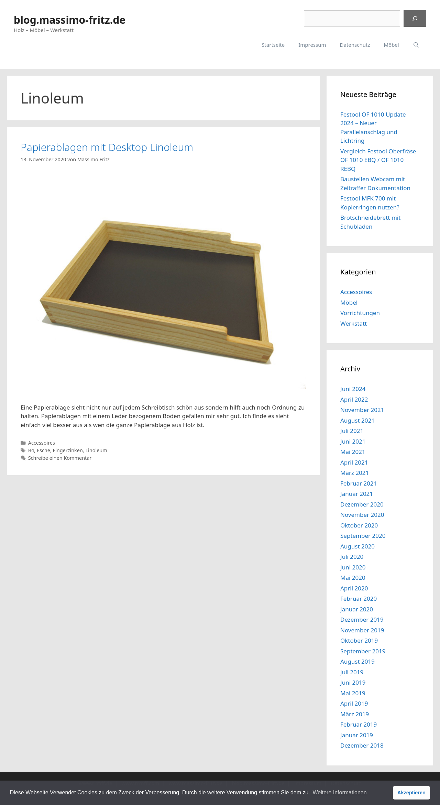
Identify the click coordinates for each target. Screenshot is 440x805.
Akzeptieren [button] (411, 792)
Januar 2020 (356, 609)
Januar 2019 (356, 735)
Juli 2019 (351, 672)
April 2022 (354, 399)
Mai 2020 (352, 577)
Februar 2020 (358, 598)
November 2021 (362, 410)
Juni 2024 (352, 389)
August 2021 (357, 420)
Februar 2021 (358, 483)
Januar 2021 (356, 494)
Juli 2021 (351, 431)
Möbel (391, 44)
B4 (31, 450)
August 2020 (357, 546)
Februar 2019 (358, 724)
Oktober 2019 (359, 640)
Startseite (273, 44)
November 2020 (362, 515)
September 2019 (362, 651)
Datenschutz (355, 44)
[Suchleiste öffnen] (416, 44)
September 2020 (362, 536)
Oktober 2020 (359, 525)
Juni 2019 (352, 682)
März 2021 (354, 473)
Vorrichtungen (360, 313)
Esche (43, 450)
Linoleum (96, 450)
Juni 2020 (352, 567)
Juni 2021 (352, 441)
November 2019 (362, 630)
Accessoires (41, 442)
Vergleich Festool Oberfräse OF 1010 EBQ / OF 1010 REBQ (378, 160)
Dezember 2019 (362, 619)
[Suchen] (415, 18)
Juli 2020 (351, 557)
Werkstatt (353, 323)
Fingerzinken (68, 450)
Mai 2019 (352, 693)
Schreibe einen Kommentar (60, 458)
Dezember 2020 (362, 504)
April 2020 (354, 588)
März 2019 (354, 714)
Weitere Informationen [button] (339, 792)
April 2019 (354, 703)
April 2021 (354, 462)
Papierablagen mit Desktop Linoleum (107, 147)
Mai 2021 (352, 452)
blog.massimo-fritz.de (69, 20)
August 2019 (357, 661)
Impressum (312, 44)
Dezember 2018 (362, 745)
